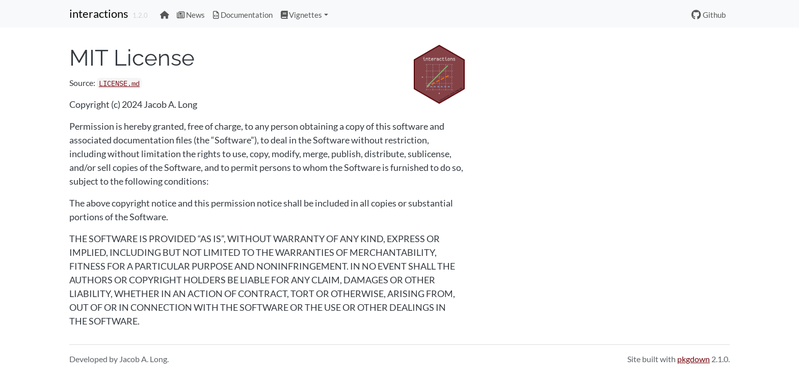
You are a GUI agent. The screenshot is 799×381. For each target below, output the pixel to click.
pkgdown (693, 359)
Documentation (243, 14)
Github (708, 14)
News (191, 14)
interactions (98, 13)
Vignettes (301, 14)
